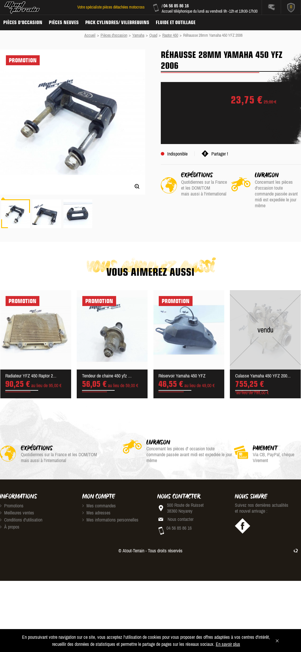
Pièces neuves (64, 22)
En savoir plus (228, 644)
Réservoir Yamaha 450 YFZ (181, 375)
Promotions (12, 505)
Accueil (90, 35)
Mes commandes (99, 505)
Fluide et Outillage (175, 22)
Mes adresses (96, 512)
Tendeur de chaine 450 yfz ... (107, 375)
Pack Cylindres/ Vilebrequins (117, 22)
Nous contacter (180, 519)
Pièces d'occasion (22, 22)
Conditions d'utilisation (21, 519)
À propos (9, 526)
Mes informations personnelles (110, 519)
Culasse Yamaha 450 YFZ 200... (263, 375)
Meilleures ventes (17, 512)
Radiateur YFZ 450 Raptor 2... (30, 375)
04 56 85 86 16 (176, 5)
